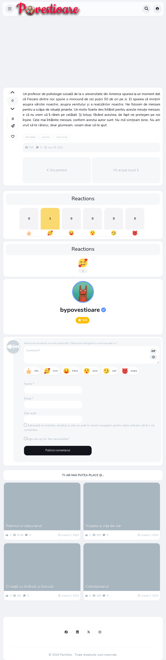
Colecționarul (97, 586)
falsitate (30, 137)
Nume (29, 384)
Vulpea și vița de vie (103, 526)
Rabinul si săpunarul (24, 526)
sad (114, 370)
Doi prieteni (57, 170)
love (55, 370)
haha (75, 370)
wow (95, 370)
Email (29, 398)
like (36, 370)
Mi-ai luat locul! (126, 170)
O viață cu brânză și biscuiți (29, 586)
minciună (61, 137)
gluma (46, 137)
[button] (9, 9)
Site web (30, 413)
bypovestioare (83, 310)
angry (134, 370)
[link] (13, 136)
